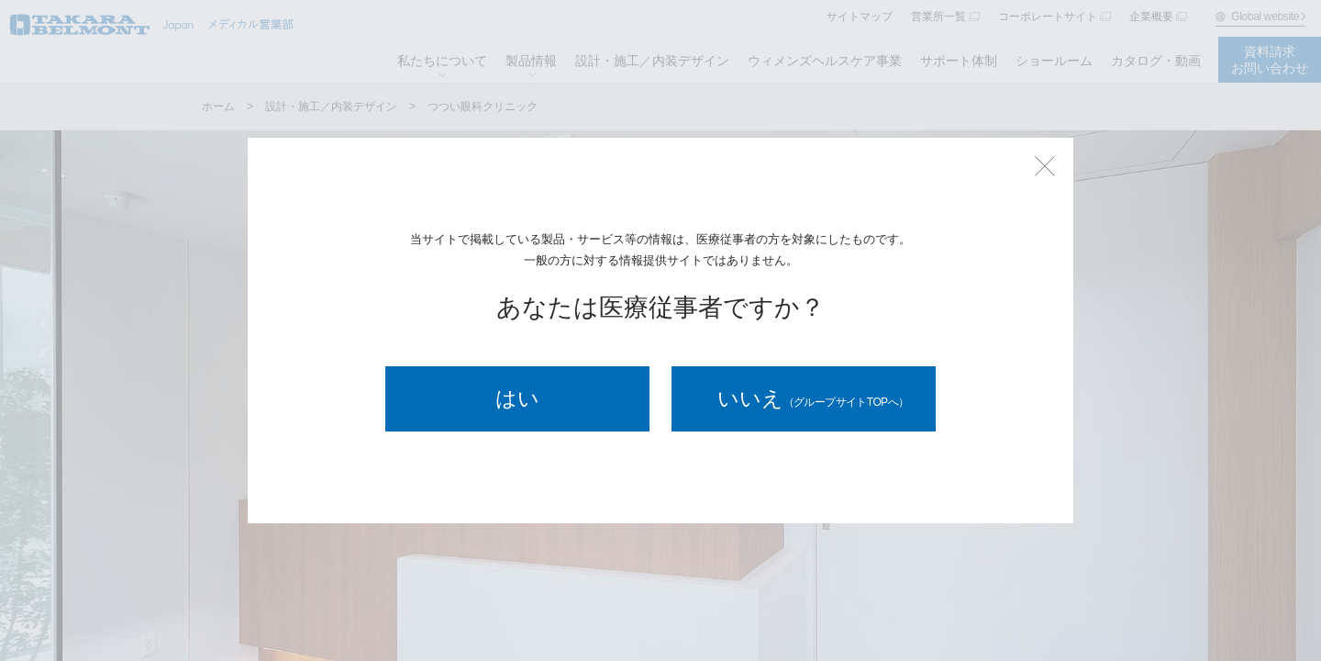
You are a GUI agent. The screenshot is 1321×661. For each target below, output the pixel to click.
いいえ (813, 398)
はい (517, 398)
